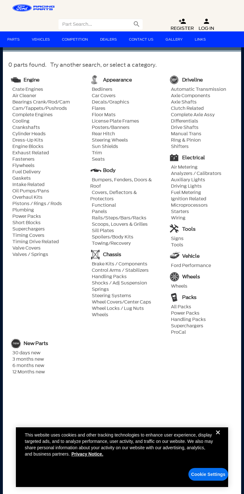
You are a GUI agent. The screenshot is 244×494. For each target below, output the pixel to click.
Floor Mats (104, 115)
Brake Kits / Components (119, 264)
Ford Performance (191, 266)
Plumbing (23, 210)
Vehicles (41, 39)
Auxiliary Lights (188, 180)
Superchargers (28, 229)
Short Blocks (26, 223)
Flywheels (23, 166)
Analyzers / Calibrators (196, 173)
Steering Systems (111, 296)
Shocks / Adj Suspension (119, 283)
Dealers (108, 39)
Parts (13, 39)
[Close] (218, 443)
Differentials (184, 121)
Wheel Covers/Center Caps (121, 302)
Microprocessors (189, 205)
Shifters (180, 147)
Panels (99, 212)
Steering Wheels (110, 140)
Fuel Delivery (26, 172)
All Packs (181, 307)
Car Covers (104, 96)
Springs (100, 289)
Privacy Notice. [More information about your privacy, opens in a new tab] (87, 459)
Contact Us (141, 39)
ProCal (178, 332)
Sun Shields (105, 147)
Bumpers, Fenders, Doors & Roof (121, 183)
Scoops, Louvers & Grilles (120, 224)
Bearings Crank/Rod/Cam (41, 102)
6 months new (28, 366)
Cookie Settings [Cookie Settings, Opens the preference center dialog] (208, 479)
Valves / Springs (30, 254)
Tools (177, 245)
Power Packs (26, 216)
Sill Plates (103, 231)
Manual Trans (186, 134)
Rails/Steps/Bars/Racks (119, 218)
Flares (98, 108)
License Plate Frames (115, 121)
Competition (75, 39)
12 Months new (28, 372)
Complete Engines (32, 115)
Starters (180, 212)
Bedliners (102, 89)
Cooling (21, 121)
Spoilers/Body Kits (112, 237)
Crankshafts (26, 127)
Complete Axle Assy (193, 115)
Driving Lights (186, 186)
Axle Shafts (184, 102)
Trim (97, 153)
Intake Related (28, 185)
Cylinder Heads (29, 134)
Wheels (100, 315)
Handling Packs (109, 277)
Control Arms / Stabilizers (120, 270)
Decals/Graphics (110, 102)
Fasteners (23, 159)
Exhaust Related (30, 153)
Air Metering (184, 167)
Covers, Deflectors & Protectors (113, 196)
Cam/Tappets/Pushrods (39, 108)
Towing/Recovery (111, 243)
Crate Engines (27, 89)
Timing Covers (28, 235)
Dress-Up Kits (27, 140)
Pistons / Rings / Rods (37, 204)
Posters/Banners (111, 127)
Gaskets (21, 178)
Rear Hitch (103, 134)
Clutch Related (187, 108)
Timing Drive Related (35, 242)
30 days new (26, 353)
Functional (104, 205)
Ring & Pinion (186, 140)
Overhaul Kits (27, 197)
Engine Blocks (28, 147)
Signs (177, 239)
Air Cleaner (24, 96)
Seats (98, 159)
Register (182, 24)
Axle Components (190, 96)
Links (200, 39)
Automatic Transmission (198, 89)
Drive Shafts (185, 127)
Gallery (174, 39)
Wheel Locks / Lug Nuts (118, 308)
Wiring (178, 218)
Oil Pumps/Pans (30, 191)
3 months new (28, 359)
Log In (206, 24)
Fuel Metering (186, 193)
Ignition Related (188, 199)
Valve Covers (26, 248)
